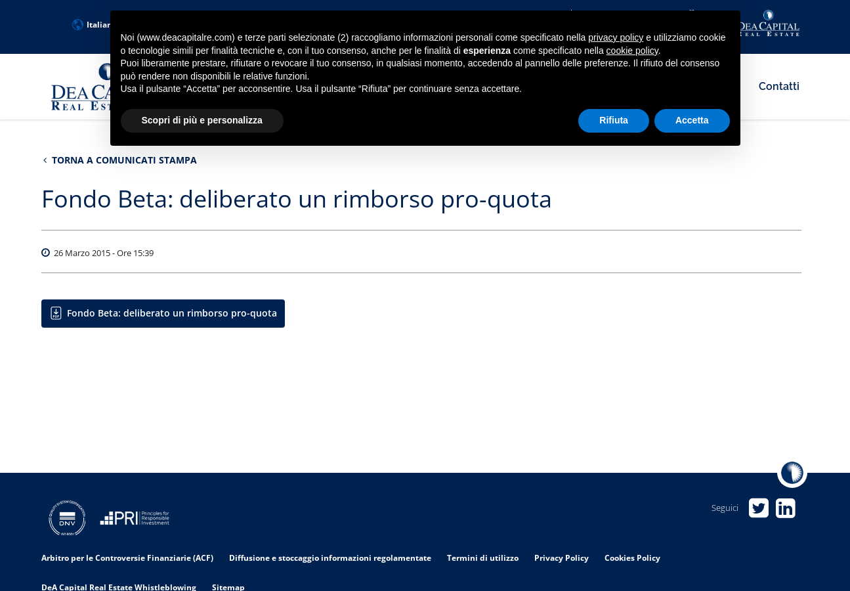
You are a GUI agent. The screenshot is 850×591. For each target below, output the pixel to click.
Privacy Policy (561, 557)
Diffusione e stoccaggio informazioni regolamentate (330, 557)
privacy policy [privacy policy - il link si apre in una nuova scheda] (615, 37)
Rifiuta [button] (613, 120)
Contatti (779, 86)
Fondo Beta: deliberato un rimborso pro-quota (172, 313)
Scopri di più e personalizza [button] (202, 120)
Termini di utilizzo (483, 557)
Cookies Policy (632, 557)
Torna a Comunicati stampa (120, 160)
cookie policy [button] (632, 50)
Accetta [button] (692, 120)
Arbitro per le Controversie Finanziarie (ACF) (127, 557)
